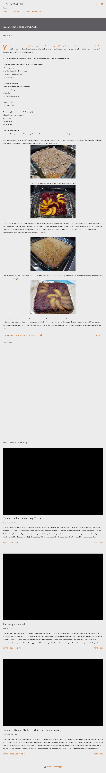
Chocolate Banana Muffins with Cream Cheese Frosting (32, 730)
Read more (98, 542)
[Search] (96, 4)
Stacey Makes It (14, 4)
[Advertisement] (53, 418)
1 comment (15, 542)
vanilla (34, 335)
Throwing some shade (14, 624)
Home (5, 11)
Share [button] (98, 335)
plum (28, 335)
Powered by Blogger (53, 767)
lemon (16, 335)
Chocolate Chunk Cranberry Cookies (22, 518)
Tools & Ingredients (33, 11)
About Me (16, 11)
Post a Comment (17, 754)
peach (22, 335)
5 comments (15, 648)
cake (11, 335)
